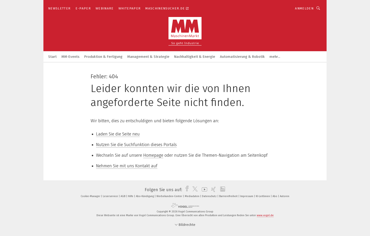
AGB (123, 196)
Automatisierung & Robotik (242, 57)
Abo (275, 196)
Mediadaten (192, 196)
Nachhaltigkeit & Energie (194, 57)
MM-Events (70, 57)
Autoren (284, 196)
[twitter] (193, 189)
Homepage (153, 155)
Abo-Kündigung (145, 196)
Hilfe (131, 196)
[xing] (212, 189)
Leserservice (111, 196)
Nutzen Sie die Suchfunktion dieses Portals (136, 144)
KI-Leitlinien (263, 196)
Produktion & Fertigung (103, 57)
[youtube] (203, 189)
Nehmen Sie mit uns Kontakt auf (126, 166)
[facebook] (185, 189)
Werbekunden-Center (169, 196)
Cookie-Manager (91, 196)
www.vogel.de (265, 215)
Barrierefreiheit (228, 196)
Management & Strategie (148, 57)
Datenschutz (209, 196)
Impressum (247, 196)
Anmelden (304, 8)
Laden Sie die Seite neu (118, 134)
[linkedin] (221, 189)
